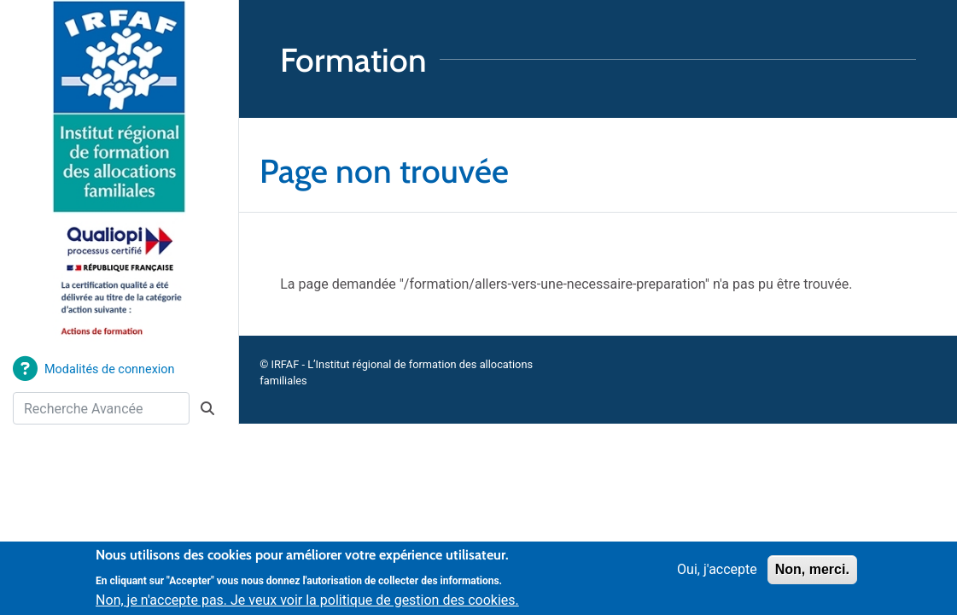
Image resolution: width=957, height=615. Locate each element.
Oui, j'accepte (717, 574)
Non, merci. (812, 574)
